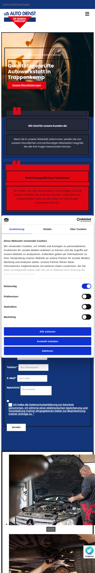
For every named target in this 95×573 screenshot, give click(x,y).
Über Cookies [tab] (78, 229)
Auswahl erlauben (47, 341)
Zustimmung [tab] (16, 229)
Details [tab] (47, 229)
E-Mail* (11, 378)
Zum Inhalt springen (16, 4)
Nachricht (13, 387)
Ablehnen (47, 350)
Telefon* (12, 367)
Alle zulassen (47, 331)
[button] (26, 85)
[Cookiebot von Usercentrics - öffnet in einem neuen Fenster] (76, 220)
